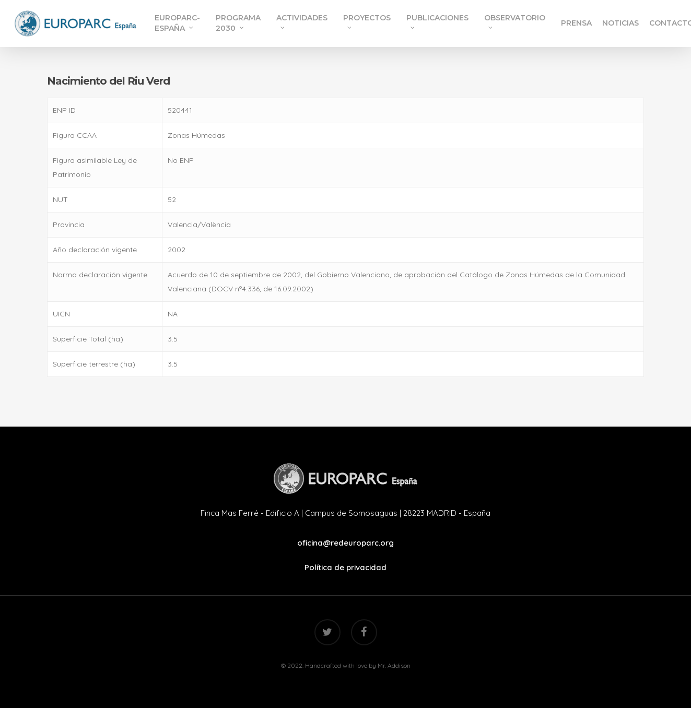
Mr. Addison (394, 665)
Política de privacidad (345, 567)
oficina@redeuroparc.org (345, 543)
